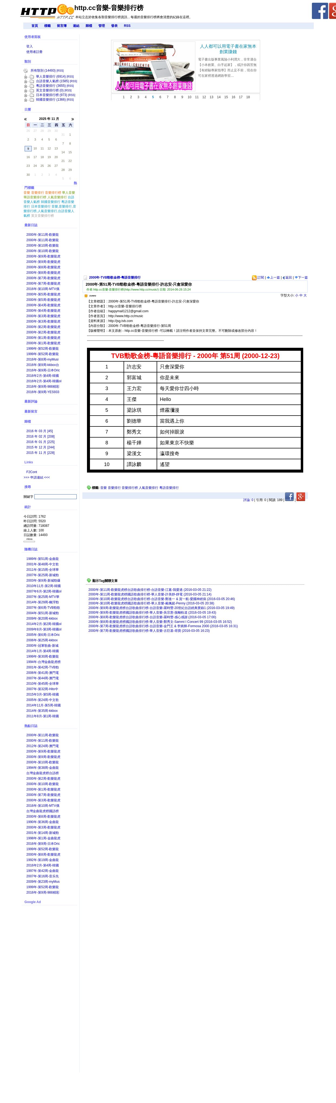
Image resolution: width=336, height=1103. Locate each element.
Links (28, 462)
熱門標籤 (50, 183)
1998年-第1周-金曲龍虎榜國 (43, 838)
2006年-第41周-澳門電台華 (42, 673)
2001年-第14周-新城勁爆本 (42, 833)
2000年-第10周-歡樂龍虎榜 (42, 246)
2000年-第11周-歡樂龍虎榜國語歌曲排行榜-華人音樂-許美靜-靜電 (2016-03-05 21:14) (149, 594)
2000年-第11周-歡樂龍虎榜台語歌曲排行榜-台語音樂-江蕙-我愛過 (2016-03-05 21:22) (149, 590)
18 (42, 157)
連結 (76, 26)
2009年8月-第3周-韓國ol (43, 629)
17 (35, 157)
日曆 (27, 109)
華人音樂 (68, 193)
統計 (27, 507)
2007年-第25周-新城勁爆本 (42, 575)
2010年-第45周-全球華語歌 (42, 684)
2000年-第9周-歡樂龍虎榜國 (43, 262)
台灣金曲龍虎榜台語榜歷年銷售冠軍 (42, 773)
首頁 (34, 26)
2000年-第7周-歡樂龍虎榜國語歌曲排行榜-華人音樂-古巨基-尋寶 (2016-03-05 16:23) (148, 631)
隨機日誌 (30, 549)
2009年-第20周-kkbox (41, 618)
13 (56, 148)
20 (56, 157)
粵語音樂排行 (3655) (51, 86)
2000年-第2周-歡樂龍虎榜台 (43, 327)
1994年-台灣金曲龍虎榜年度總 (43, 662)
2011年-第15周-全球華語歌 (42, 570)
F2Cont (31, 472)
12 (49, 148)
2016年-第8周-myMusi (42, 359)
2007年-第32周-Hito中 (42, 689)
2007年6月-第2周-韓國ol (43, 591)
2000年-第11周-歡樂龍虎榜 (42, 235)
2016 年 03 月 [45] (39, 431)
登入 (29, 46)
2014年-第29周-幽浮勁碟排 (42, 602)
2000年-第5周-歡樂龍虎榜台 (43, 294)
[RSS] (60, 70)
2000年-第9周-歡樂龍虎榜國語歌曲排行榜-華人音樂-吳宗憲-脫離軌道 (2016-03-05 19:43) (152, 612)
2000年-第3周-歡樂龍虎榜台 (43, 316)
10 (35, 148)
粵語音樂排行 (169, 488)
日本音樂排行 (41, 206)
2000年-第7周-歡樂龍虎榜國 (43, 284)
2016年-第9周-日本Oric (43, 370)
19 (49, 157)
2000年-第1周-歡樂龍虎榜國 (43, 343)
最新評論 (30, 401)
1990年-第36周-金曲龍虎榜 (42, 822)
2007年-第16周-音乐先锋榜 (42, 876)
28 (42, 130)
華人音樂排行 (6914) (51, 76)
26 (28, 130)
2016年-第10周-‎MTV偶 (42, 289)
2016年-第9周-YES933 (42, 392)
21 (63, 160)
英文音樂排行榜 (42, 216)
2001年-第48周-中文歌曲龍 (42, 564)
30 (56, 130)
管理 (101, 26)
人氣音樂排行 (148, 488)
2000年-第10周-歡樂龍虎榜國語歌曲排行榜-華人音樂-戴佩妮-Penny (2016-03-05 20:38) (151, 603)
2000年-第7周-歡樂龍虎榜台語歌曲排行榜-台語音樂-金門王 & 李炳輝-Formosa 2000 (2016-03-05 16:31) (163, 626)
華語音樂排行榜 (35, 197)
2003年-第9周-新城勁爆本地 (43, 581)
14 (63, 152)
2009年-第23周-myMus (43, 882)
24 (35, 165)
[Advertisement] (156, 190)
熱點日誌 (30, 726)
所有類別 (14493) (43, 70)
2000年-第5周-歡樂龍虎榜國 (43, 300)
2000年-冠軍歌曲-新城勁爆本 (42, 646)
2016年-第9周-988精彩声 (42, 387)
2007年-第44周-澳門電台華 (42, 678)
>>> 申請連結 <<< (37, 477)
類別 (27, 61)
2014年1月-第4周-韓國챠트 (42, 651)
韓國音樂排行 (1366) (51, 99)
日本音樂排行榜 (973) (51, 95)
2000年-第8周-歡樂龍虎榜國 (43, 273)
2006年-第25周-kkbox (41, 640)
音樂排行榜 (130, 488)
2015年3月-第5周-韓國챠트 (42, 695)
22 (70, 160)
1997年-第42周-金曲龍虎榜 (42, 871)
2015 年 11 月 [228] (40, 453)
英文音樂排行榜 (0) (50, 90)
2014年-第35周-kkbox (41, 711)
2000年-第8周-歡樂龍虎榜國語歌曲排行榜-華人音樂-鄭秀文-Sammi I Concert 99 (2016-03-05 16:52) (160, 622)
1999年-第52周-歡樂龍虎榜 (42, 349)
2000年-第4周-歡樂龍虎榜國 (43, 311)
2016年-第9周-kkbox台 (42, 365)
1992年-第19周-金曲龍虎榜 (42, 860)
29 (49, 130)
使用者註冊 (34, 52)
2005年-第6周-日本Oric (43, 635)
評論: (248, 500)
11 (42, 148)
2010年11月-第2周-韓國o (43, 586)
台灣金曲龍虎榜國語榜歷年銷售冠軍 (42, 811)
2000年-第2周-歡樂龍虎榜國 (43, 332)
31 (63, 134)
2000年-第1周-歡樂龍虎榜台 (43, 338)
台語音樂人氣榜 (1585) (52, 81)
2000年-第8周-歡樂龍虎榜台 (43, 267)
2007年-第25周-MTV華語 (42, 597)
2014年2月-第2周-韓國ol (43, 624)
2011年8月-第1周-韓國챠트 (42, 716)
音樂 (103, 488)
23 (28, 165)
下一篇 (301, 277)
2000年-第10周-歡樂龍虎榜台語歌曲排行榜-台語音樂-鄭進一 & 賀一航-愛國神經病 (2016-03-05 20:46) (161, 599)
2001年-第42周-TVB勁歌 (42, 667)
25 (42, 165)
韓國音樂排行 (50, 202)
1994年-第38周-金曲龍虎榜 (42, 768)
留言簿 (62, 26)
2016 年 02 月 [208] (40, 436)
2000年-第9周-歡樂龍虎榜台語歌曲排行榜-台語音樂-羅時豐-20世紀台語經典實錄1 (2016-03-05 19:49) (161, 608)
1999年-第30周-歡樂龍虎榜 (42, 657)
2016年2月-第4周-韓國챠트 (42, 376)
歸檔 (89, 26)
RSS (127, 26)
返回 (287, 277)
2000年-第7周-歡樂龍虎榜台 (43, 278)
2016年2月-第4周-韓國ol (43, 381)
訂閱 (258, 277)
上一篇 (273, 277)
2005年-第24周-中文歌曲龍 (42, 700)
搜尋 (27, 487)
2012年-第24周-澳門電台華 (42, 746)
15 (70, 152)
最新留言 (30, 411)
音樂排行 (114, 488)
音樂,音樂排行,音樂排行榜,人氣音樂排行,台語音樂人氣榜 (50, 211)
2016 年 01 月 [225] (40, 442)
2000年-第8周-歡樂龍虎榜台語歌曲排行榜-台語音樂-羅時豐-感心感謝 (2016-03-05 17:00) (152, 617)
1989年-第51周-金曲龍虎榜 (42, 559)
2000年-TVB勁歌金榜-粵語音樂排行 (115, 277)
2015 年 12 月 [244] (40, 447)
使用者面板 (32, 37)
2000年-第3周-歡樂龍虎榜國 (43, 322)
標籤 (47, 26)
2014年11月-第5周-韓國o (43, 705)
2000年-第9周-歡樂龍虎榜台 (43, 256)
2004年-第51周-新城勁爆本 (42, 613)
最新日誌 (30, 225)
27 (35, 130)
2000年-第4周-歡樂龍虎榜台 (43, 305)
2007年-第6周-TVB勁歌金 (43, 608)
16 (28, 157)
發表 (114, 26)
